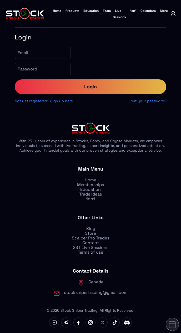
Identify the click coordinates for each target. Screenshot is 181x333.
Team (107, 11)
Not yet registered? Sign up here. (44, 101)
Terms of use (90, 252)
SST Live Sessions (90, 247)
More (164, 11)
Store (90, 233)
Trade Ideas (90, 194)
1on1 (133, 11)
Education (91, 11)
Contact (90, 242)
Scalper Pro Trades (90, 238)
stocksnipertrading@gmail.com (96, 292)
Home (57, 11)
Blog (90, 228)
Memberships (90, 184)
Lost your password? (147, 101)
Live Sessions (119, 14)
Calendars (148, 11)
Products (72, 11)
